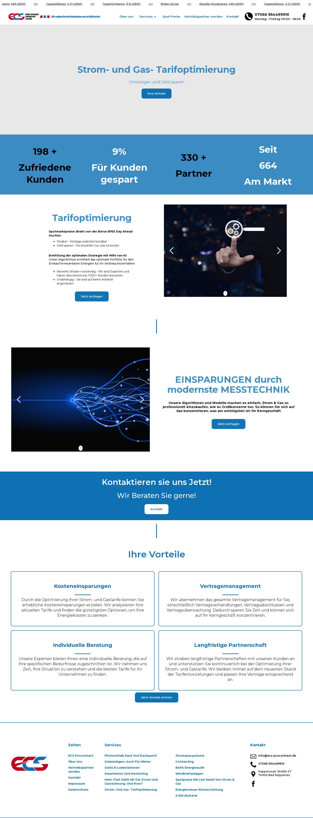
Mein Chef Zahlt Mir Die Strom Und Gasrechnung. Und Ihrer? (131, 781)
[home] (57, 16)
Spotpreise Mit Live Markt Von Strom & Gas (204, 781)
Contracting (184, 761)
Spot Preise (171, 16)
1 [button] (229, 293)
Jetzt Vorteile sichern (156, 697)
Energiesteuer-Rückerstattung (199, 789)
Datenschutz (78, 789)
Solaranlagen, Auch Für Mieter (128, 761)
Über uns (126, 16)
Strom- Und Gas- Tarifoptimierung (131, 789)
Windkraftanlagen (189, 773)
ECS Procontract (80, 755)
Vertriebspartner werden (203, 16)
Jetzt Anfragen (88, 296)
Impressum (76, 783)
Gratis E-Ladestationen (122, 767)
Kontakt (233, 16)
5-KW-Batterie (186, 795)
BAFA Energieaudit (189, 767)
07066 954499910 (272, 14)
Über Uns (75, 761)
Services (113, 745)
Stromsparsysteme (189, 755)
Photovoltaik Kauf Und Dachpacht (131, 755)
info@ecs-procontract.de (277, 755)
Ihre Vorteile (156, 93)
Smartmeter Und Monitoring (126, 773)
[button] (147, 17)
